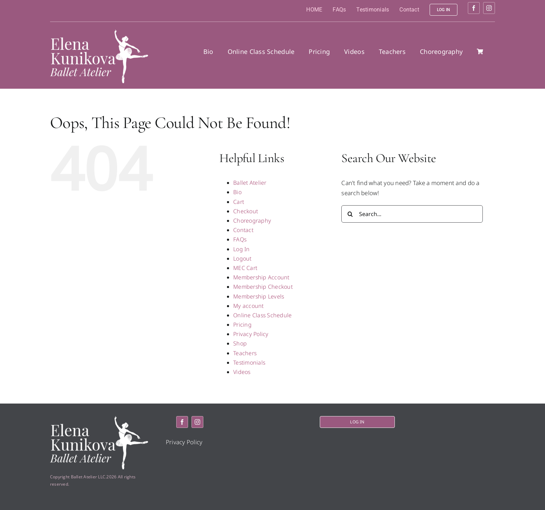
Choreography (252, 220)
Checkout (245, 211)
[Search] (350, 214)
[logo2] (99, 33)
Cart (238, 202)
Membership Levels (258, 296)
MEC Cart (245, 268)
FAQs (239, 239)
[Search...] (412, 214)
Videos (242, 372)
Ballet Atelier (250, 182)
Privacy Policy (251, 334)
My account (248, 306)
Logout (242, 258)
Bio (237, 192)
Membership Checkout (263, 286)
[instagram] (489, 8)
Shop (240, 343)
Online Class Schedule (262, 315)
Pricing (242, 324)
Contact (243, 230)
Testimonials (249, 362)
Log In (241, 249)
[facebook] (474, 8)
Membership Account (261, 277)
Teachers (245, 353)
